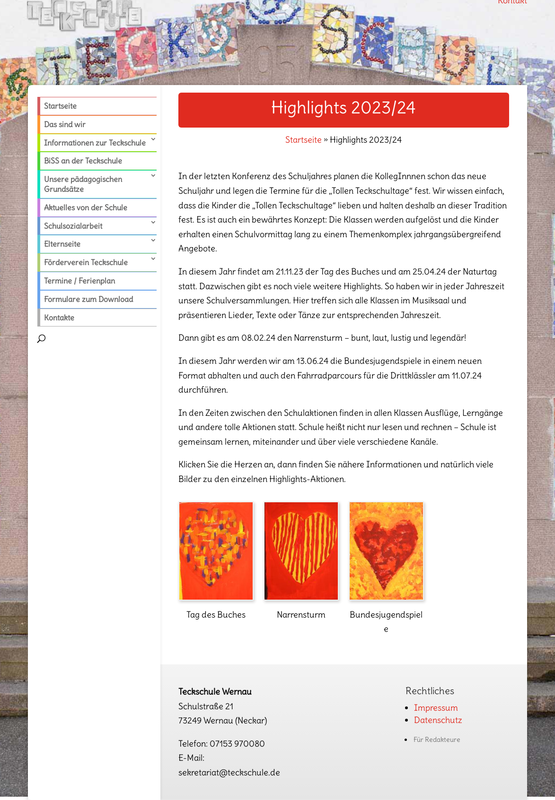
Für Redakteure (437, 739)
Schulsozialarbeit (73, 226)
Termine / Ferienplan (79, 280)
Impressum (436, 707)
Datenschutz (438, 719)
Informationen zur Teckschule (95, 142)
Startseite (60, 106)
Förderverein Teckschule (86, 262)
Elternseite (62, 244)
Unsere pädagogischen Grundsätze (83, 184)
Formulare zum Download (88, 299)
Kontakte (59, 317)
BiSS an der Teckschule (83, 160)
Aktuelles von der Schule (85, 207)
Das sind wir (65, 124)
